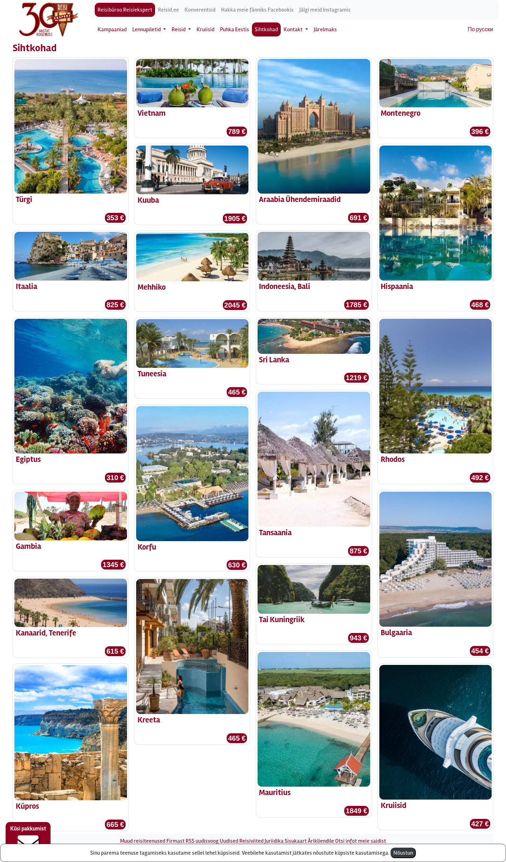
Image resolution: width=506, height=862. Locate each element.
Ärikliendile (321, 840)
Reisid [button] (179, 29)
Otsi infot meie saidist (360, 840)
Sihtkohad (266, 29)
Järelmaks (325, 29)
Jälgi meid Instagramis (325, 9)
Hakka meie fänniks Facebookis (257, 9)
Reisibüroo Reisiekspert (125, 9)
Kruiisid (205, 29)
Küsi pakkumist (28, 839)
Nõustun (403, 852)
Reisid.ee (168, 9)
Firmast (175, 840)
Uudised (229, 840)
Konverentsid (200, 9)
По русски (480, 29)
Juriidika (274, 840)
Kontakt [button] (294, 29)
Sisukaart (296, 840)
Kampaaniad (112, 29)
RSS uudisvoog (202, 840)
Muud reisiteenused (142, 840)
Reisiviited (251, 840)
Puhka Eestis (234, 29)
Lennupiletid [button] (147, 29)
